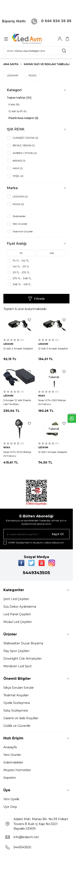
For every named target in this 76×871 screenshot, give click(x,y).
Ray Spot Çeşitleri (16, 651)
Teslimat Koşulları (15, 695)
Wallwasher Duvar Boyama (23, 643)
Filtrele (36, 299)
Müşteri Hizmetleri (17, 770)
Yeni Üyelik (11, 799)
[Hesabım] (60, 39)
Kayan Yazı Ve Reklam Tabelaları (48, 64)
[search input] (36, 50)
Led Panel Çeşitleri (17, 614)
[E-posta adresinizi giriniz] (36, 534)
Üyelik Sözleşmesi (16, 703)
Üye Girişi (10, 807)
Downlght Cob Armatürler (22, 658)
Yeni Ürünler (12, 755)
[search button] (63, 51)
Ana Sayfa (10, 64)
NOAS (32, 75)
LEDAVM (12, 75)
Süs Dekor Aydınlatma (19, 607)
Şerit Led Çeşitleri (16, 599)
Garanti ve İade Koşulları (20, 718)
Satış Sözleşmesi (15, 710)
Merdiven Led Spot (17, 666)
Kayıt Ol (58, 534)
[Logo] (32, 39)
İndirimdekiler (13, 762)
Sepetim (9, 778)
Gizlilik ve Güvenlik (16, 726)
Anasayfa (10, 747)
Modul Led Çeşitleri (17, 622)
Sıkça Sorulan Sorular (18, 688)
